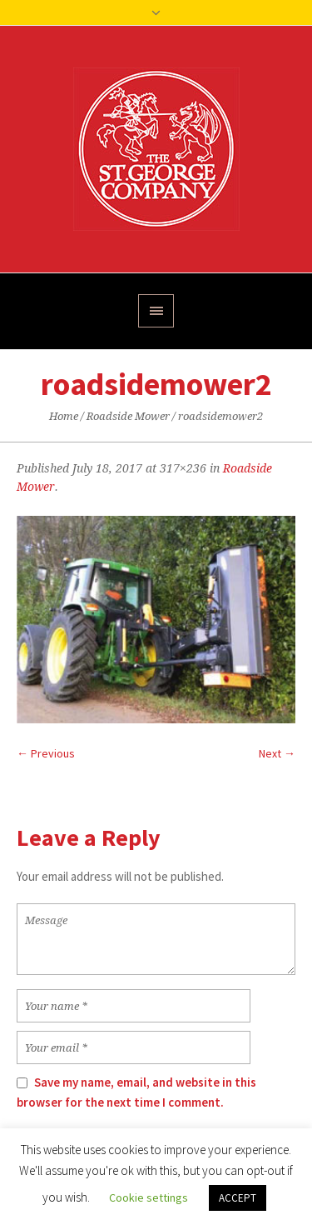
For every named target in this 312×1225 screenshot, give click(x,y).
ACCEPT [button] (237, 1198)
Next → (277, 753)
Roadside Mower (128, 416)
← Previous (46, 753)
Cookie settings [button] (148, 1197)
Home (63, 416)
